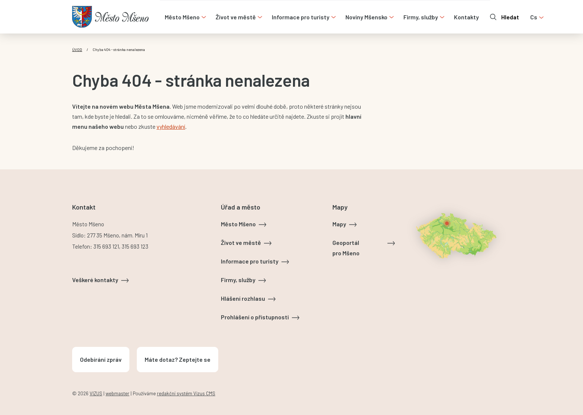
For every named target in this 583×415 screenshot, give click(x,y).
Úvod (77, 49)
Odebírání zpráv (101, 359)
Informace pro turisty (249, 261)
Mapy (339, 223)
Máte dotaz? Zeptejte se (177, 359)
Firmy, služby (238, 279)
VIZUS (96, 393)
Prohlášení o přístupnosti (255, 316)
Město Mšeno (238, 223)
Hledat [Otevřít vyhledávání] (510, 16)
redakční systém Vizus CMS (186, 393)
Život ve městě (241, 242)
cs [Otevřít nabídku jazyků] (533, 16)
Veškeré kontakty (95, 279)
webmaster (117, 393)
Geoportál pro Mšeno (346, 247)
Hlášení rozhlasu (243, 298)
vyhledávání (171, 126)
